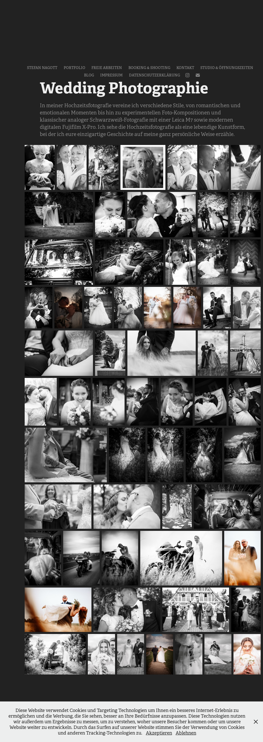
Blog (89, 75)
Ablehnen (186, 733)
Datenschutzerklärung (154, 75)
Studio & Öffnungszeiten (226, 67)
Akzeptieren (159, 733)
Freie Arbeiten (106, 67)
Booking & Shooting (149, 67)
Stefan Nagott (42, 67)
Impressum (111, 75)
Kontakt (185, 67)
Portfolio (74, 67)
